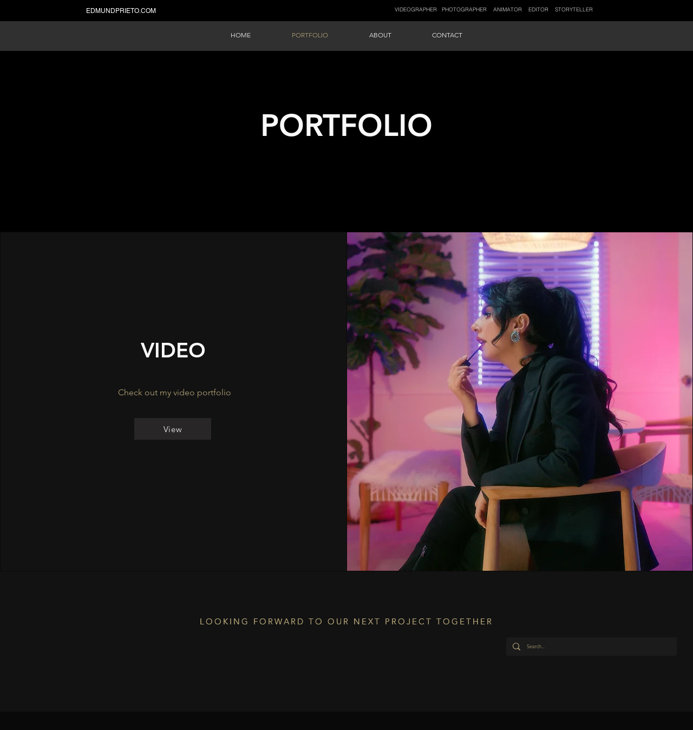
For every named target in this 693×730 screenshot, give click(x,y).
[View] (172, 429)
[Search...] (590, 646)
